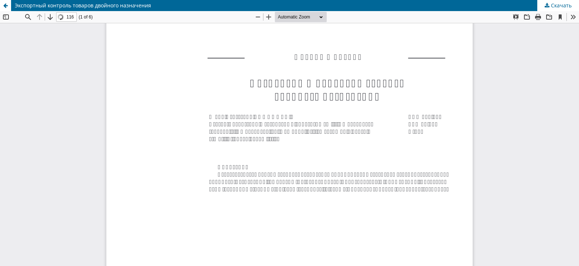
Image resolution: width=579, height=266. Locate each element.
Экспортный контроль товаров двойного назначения (83, 5)
